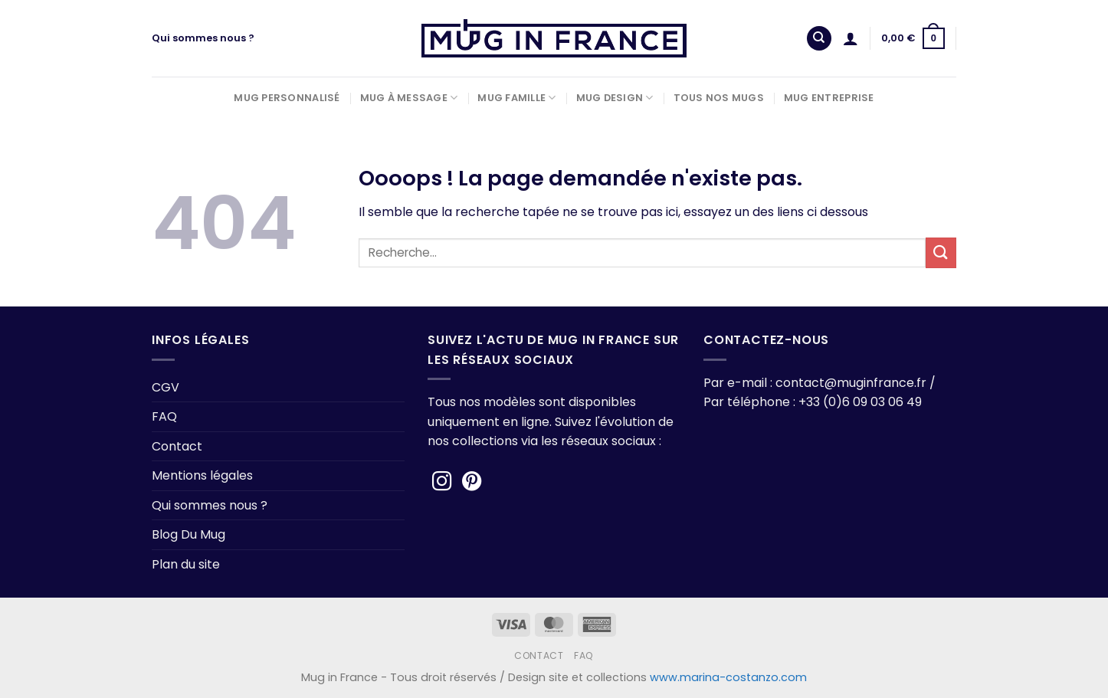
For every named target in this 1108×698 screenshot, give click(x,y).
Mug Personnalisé (286, 97)
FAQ (164, 416)
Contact (177, 446)
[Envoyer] (941, 252)
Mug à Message (409, 97)
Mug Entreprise (829, 97)
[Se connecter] (850, 38)
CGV (165, 387)
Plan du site (186, 564)
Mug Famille (516, 97)
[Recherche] (819, 38)
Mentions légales (202, 475)
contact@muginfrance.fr (850, 383)
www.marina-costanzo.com (728, 677)
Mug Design (615, 97)
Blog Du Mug (188, 534)
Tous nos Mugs (719, 97)
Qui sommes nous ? (203, 37)
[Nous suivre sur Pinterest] (472, 482)
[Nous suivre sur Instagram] (442, 482)
